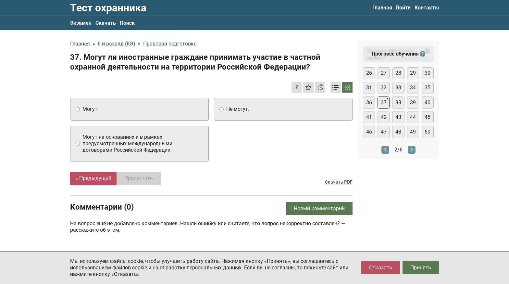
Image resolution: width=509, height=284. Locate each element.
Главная (382, 8)
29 (413, 73)
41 (369, 117)
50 (427, 132)
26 (369, 73)
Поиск (127, 23)
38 (398, 102)
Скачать (105, 23)
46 (369, 132)
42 (384, 117)
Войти (403, 8)
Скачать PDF (339, 182)
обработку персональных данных (201, 268)
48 (398, 132)
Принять (420, 268)
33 (398, 87)
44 (413, 117)
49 (413, 132)
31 (369, 87)
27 (384, 73)
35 (427, 87)
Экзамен (81, 23)
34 (413, 87)
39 (413, 102)
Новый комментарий (319, 208)
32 (384, 87)
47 (384, 132)
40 (427, 102)
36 (369, 102)
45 (427, 117)
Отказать (380, 268)
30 (427, 73)
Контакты (427, 8)
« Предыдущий (93, 178)
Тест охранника (108, 8)
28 (398, 73)
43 (398, 117)
